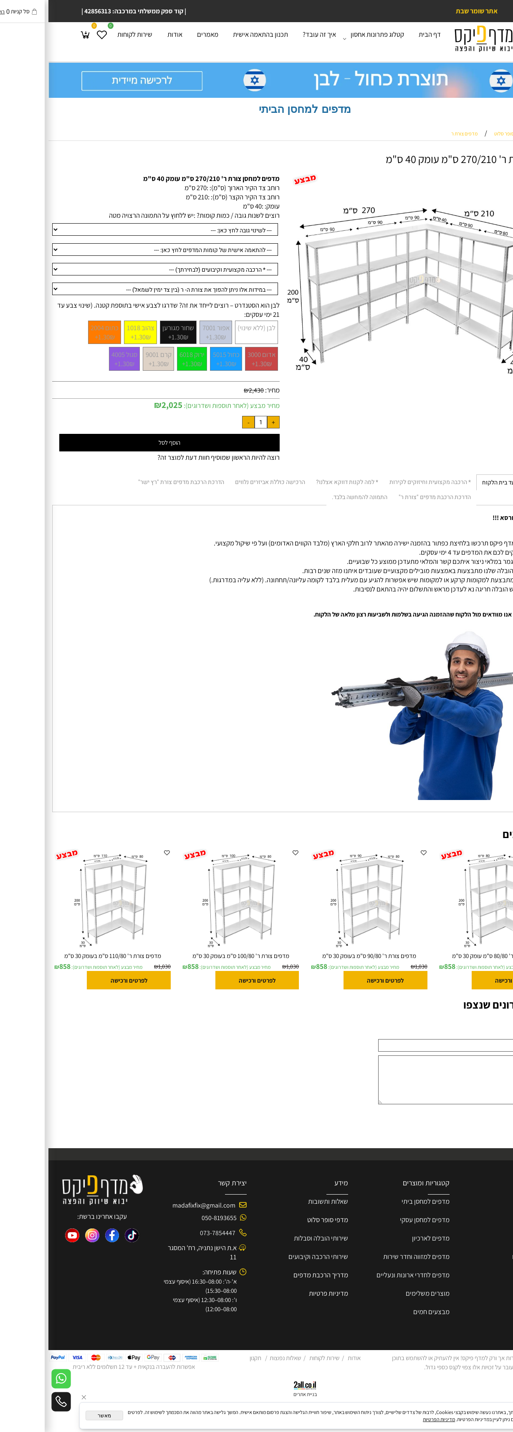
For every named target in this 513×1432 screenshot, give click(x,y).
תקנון (207, 1358)
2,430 (207, 390)
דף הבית (381, 37)
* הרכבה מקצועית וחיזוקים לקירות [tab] (381, 482)
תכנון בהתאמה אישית (212, 37)
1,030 (501, 966)
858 (401, 966)
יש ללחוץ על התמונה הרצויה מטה (103, 215)
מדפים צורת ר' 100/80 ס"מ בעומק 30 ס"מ (192, 956)
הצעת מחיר (488, 1238)
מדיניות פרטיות (280, 1293)
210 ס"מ (148, 196)
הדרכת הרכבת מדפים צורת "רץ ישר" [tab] (133, 482)
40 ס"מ (204, 206)
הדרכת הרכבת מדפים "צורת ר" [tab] (386, 497)
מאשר (56, 1416)
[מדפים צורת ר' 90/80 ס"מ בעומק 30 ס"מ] (320, 949)
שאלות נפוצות (237, 1358)
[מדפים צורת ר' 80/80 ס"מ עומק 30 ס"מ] (448, 949)
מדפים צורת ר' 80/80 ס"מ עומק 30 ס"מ (449, 956)
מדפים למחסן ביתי (377, 1201)
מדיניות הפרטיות (390, 1419)
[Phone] (12, 1401)
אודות (126, 37)
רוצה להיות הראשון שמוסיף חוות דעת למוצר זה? (170, 457)
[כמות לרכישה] (212, 422)
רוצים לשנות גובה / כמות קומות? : (188, 215)
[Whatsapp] (12, 1378)
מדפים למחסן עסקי (376, 1219)
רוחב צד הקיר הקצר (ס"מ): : (195, 196)
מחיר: (223, 390)
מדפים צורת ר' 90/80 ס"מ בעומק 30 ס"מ (321, 956)
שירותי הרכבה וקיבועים (270, 1256)
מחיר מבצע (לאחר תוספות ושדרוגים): (182, 405)
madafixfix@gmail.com (155, 1205)
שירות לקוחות (86, 37)
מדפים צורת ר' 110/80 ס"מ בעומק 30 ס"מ (64, 956)
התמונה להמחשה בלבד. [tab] (311, 497)
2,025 (123, 404)
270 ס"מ (147, 187)
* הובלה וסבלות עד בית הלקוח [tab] (468, 482)
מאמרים (159, 37)
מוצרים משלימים (379, 1293)
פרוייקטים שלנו (483, 1256)
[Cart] (37, 37)
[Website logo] (441, 38)
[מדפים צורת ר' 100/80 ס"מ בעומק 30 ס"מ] (192, 949)
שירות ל (493, 1219)
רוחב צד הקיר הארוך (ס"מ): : (194, 187)
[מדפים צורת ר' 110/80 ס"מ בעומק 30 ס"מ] (64, 949)
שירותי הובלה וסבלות (272, 1238)
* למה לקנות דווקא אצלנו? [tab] (299, 482)
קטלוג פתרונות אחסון (327, 37)
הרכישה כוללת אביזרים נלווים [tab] (222, 482)
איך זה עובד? (271, 37)
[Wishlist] (53, 37)
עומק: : (222, 206)
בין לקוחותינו (486, 1293)
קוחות (475, 1219)
